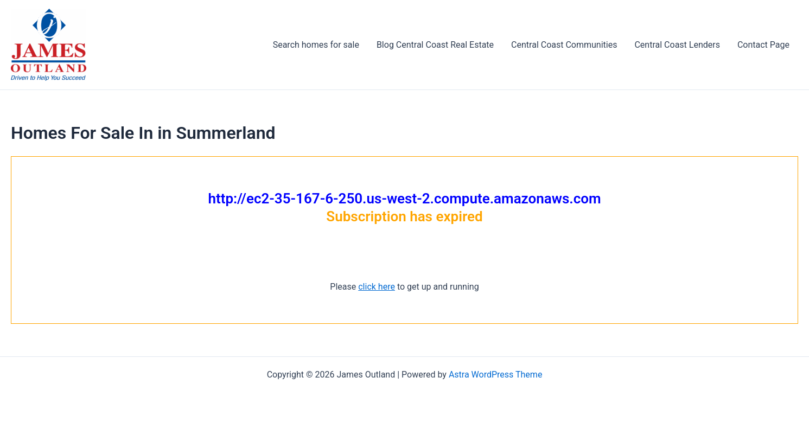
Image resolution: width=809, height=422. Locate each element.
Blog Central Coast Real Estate (435, 45)
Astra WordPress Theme (495, 374)
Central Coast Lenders (676, 45)
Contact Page (763, 45)
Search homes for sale (316, 45)
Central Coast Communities (564, 45)
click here (376, 287)
